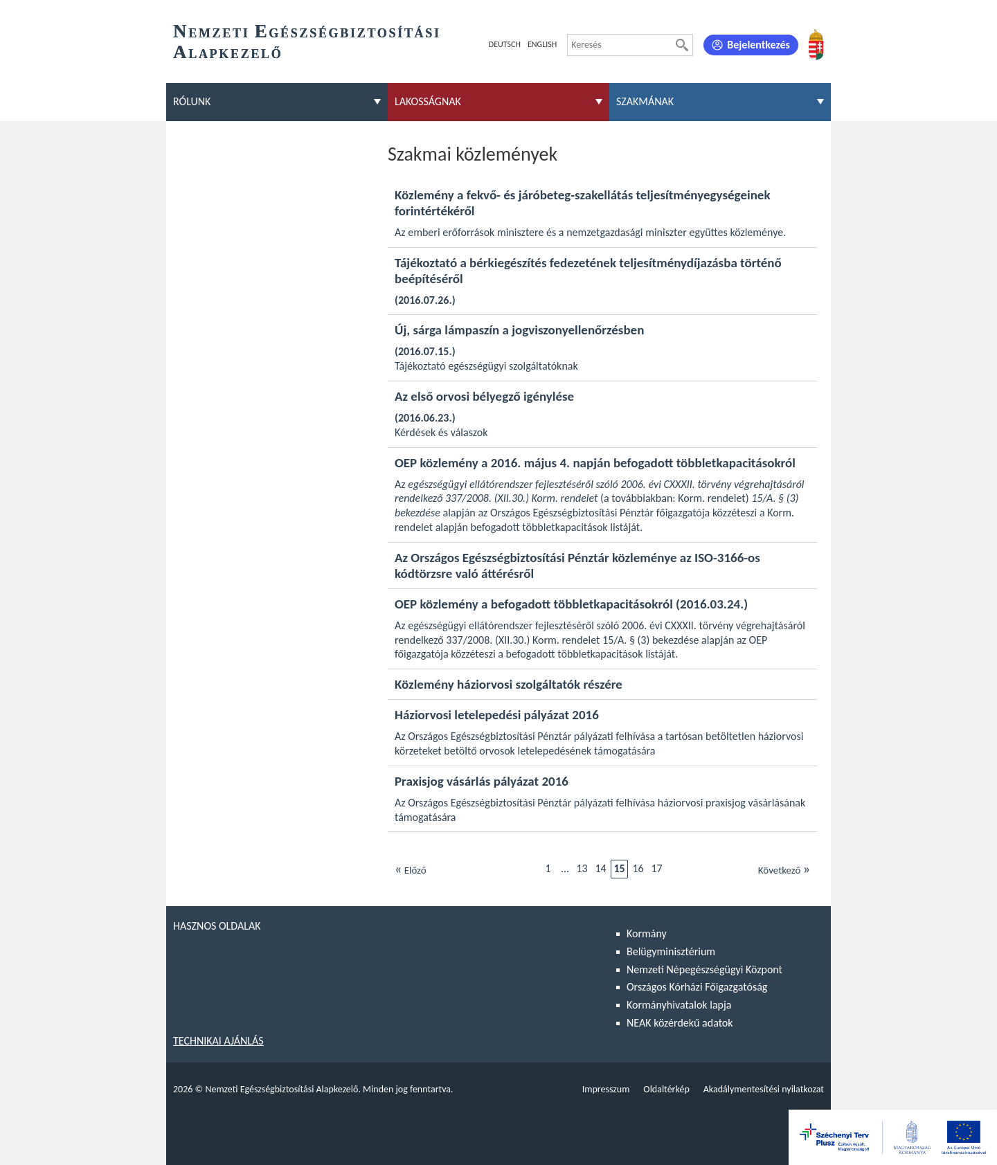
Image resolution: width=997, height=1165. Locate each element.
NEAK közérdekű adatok (680, 1022)
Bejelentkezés (758, 44)
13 (581, 868)
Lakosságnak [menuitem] (428, 101)
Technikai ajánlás (218, 1040)
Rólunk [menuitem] (191, 101)
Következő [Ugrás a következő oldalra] (784, 869)
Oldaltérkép (666, 1089)
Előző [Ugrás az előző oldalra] (410, 869)
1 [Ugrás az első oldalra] (547, 868)
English (542, 44)
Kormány (647, 933)
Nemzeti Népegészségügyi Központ (704, 969)
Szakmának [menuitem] (645, 101)
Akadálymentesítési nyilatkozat (763, 1089)
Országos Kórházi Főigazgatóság (697, 986)
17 (656, 868)
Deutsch (505, 44)
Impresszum (606, 1089)
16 (637, 868)
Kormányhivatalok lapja (679, 1004)
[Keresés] (682, 45)
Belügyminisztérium (671, 951)
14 (600, 868)
